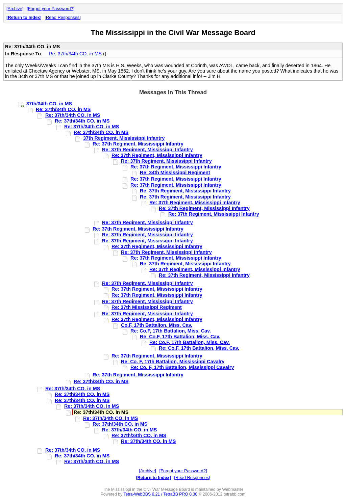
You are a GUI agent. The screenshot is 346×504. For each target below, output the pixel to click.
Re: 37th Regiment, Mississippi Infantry (138, 144)
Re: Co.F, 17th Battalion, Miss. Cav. (170, 331)
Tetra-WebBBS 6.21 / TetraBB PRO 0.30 (160, 494)
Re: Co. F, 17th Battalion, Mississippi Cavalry (172, 361)
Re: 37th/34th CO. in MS (75, 53)
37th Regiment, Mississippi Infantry (124, 138)
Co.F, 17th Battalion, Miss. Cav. (156, 325)
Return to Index (24, 17)
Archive (15, 8)
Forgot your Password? (50, 8)
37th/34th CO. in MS (49, 103)
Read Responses (62, 17)
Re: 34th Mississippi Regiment (175, 172)
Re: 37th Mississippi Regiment (147, 307)
